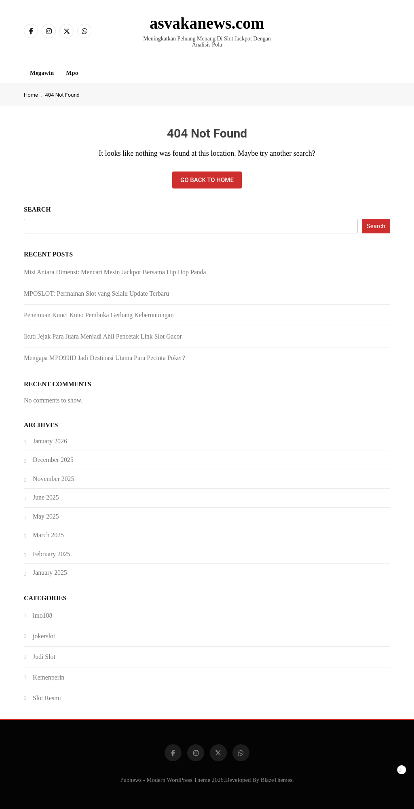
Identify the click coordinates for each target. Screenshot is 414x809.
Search (37, 209)
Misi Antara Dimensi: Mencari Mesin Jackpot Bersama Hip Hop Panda (115, 272)
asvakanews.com (207, 23)
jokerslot (44, 636)
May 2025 (46, 516)
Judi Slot (44, 656)
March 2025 (48, 535)
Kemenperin (48, 677)
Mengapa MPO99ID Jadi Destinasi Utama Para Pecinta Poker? (104, 357)
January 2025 (50, 572)
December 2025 (53, 459)
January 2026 (50, 441)
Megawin (42, 73)
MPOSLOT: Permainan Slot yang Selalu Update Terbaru (96, 293)
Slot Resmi (47, 698)
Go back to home (207, 180)
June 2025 (46, 497)
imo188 (42, 615)
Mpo (72, 73)
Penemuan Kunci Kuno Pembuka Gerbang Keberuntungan (99, 314)
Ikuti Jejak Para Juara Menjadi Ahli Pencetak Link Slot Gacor (103, 336)
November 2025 (53, 478)
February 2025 (51, 554)
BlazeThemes (276, 780)
